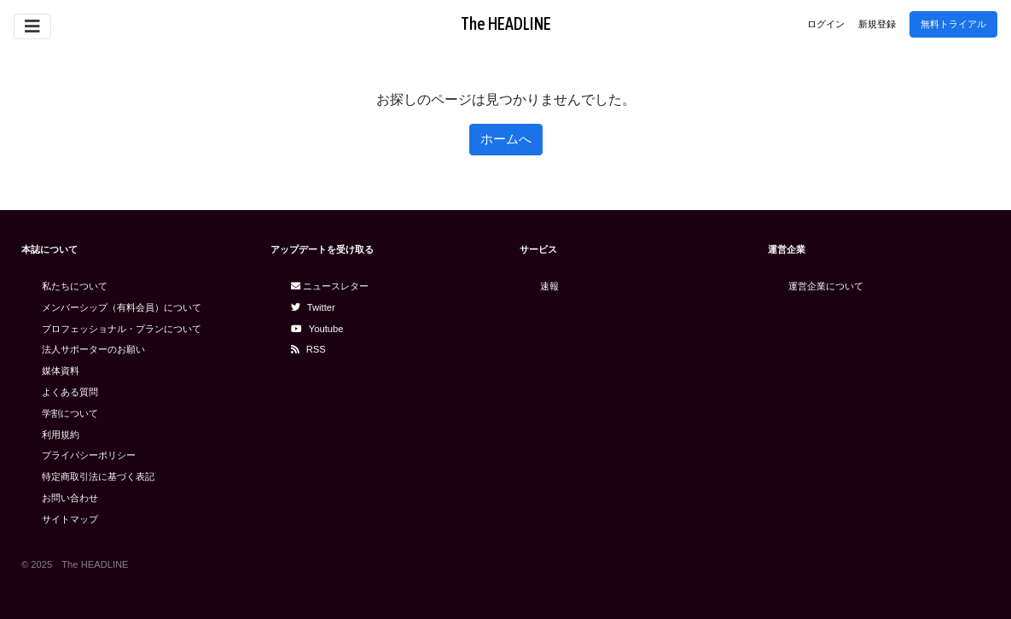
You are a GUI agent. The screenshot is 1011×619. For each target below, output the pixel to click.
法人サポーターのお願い (93, 349)
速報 (549, 286)
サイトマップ (70, 519)
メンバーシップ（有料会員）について (121, 307)
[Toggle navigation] (32, 26)
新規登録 (877, 24)
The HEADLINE (506, 23)
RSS (308, 349)
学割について (70, 413)
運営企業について (825, 286)
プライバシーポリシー (89, 455)
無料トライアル (953, 24)
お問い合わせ (70, 498)
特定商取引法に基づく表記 (98, 476)
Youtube (317, 329)
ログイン (826, 24)
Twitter (313, 307)
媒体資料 (60, 370)
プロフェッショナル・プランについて (121, 329)
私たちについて (74, 286)
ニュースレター (330, 286)
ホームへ (506, 138)
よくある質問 (70, 392)
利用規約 (60, 434)
